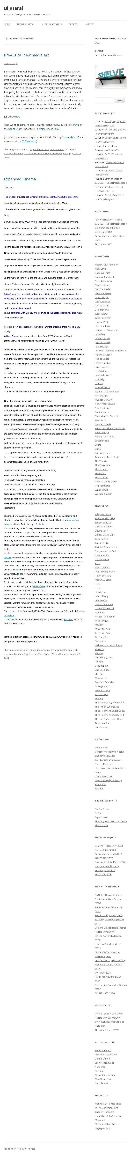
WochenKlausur (103, 493)
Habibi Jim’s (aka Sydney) (108, 1115)
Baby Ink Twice (102, 272)
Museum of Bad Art (105, 1124)
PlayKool (99, 1070)
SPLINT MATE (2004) (105, 993)
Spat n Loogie (102, 440)
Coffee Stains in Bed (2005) (108, 1013)
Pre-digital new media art (26, 54)
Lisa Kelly (100, 379)
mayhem (99, 186)
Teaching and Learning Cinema (111, 821)
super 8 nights (37, 524)
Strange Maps (102, 686)
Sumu (98, 448)
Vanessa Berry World (106, 481)
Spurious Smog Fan (105, 682)
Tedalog (99, 698)
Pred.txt (99, 653)
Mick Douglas (102, 395)
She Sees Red (102, 669)
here (17, 116)
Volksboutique (102, 485)
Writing (90, 24)
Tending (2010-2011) (105, 870)
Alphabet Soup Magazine (108, 1103)
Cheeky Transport (104, 1111)
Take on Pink (101, 694)
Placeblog (100, 649)
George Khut (101, 313)
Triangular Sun (102, 723)
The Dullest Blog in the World (110, 702)
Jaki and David (102, 342)
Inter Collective (102, 338)
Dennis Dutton (102, 1058)
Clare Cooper (102, 297)
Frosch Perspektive (105, 571)
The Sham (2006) (103, 874)
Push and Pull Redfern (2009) (110, 862)
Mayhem (99, 612)
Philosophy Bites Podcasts (108, 645)
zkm (18, 569)
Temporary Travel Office (107, 457)
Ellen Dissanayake (104, 1062)
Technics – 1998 (103, 244)
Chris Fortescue (103, 293)
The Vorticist (101, 461)
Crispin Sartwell (103, 543)
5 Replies (8, 187)
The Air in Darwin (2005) (107, 1030)
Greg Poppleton (103, 317)
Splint (98, 444)
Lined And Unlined (104, 608)
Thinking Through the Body (109, 718)
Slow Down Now (103, 1079)
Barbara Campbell (104, 276)
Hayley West (101, 321)
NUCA (98, 813)
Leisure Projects (103, 375)
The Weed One (103, 465)
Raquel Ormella (103, 424)
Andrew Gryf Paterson (106, 264)
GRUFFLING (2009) (104, 858)
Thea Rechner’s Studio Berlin (110, 710)
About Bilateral (26, 24)
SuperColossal (102, 690)
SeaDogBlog (101, 665)
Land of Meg (101, 596)
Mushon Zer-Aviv (104, 399)
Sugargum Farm (103, 1128)
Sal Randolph (102, 432)
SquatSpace (101, 817)
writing (66, 153)
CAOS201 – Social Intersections (111, 182)
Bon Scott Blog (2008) (105, 849)
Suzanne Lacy (102, 452)
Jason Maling (101, 346)
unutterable (101, 727)
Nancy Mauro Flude (105, 403)
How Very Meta (103, 575)
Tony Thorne (101, 477)
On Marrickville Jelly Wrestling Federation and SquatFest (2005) (110, 964)
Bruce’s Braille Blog (104, 534)
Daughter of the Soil (105, 551)
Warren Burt (101, 489)
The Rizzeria (101, 825)
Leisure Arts (101, 600)
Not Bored (100, 1066)
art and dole (101, 747)
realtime (57, 153)
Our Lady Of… (102, 637)
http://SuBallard (103, 579)
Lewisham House (104, 604)
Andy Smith (101, 268)
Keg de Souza (102, 358)
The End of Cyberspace (107, 706)
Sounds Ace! (101, 1083)
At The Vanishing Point (106, 1107)
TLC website (29, 141)
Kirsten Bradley (103, 362)
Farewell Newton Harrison (108, 219)
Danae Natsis (102, 305)
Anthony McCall (69, 649)
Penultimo (100, 641)
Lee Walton (101, 371)
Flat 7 (97, 563)
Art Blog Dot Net (103, 522)
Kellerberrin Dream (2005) (108, 1017)
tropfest (7, 557)
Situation (99, 788)
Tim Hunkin (100, 473)
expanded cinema (39, 149)
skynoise (99, 673)
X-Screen (68, 619)
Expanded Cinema (20, 178)
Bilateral (13, 8)
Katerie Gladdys (103, 354)
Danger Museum (103, 764)
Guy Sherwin (30, 153)
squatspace (29, 553)
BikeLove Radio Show (106, 1054)
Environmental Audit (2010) (108, 854)
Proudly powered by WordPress (19, 1148)
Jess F (98, 583)
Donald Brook (102, 559)
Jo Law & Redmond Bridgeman (110, 350)
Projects (73, 24)
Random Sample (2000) (107, 866)
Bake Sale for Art (103, 526)
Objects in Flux (102, 633)
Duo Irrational (102, 309)
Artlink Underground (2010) (108, 915)
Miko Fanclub (101, 620)
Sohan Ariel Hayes (104, 436)
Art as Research (103, 1050)
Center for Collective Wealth (109, 751)
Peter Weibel (39, 586)
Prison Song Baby (104, 657)
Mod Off (99, 624)
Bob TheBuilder (103, 289)
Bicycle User (101, 530)
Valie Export (44, 654)
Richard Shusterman (105, 1075)
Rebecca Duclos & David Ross (110, 428)
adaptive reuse (103, 514)
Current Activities (52, 24)
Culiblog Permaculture (106, 547)
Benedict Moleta (103, 281)
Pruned (99, 661)
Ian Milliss (100, 334)
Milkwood (100, 1120)
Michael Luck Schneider (107, 391)
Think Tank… (101, 469)
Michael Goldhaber (105, 616)
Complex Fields (103, 301)
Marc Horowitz (102, 387)
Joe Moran (100, 592)
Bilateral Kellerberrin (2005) (109, 845)
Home (7, 24)
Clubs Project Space (105, 755)
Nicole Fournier (103, 407)
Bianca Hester (102, 285)
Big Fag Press (102, 809)
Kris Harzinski (102, 367)
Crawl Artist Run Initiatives (108, 759)
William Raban (59, 654)
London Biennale (104, 776)
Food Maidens (102, 567)
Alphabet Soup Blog (105, 518)
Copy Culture (101, 538)
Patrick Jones (101, 412)
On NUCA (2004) (103, 972)
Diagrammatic (102, 555)
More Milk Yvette (103, 628)
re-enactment (70, 137)
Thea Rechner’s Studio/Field (109, 714)
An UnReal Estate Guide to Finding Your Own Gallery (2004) (108, 899)
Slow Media (101, 678)
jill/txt (97, 588)
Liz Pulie (99, 383)
